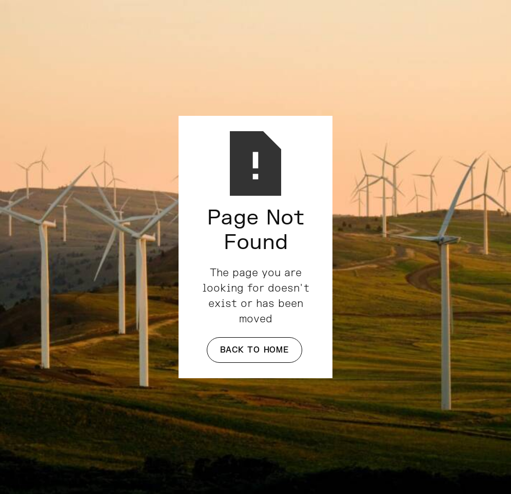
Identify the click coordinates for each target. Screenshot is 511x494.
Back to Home (254, 350)
